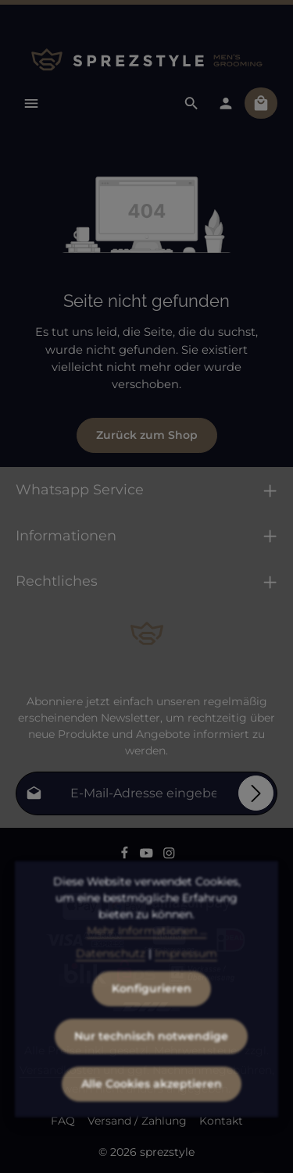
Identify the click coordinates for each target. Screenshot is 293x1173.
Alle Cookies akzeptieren (151, 1104)
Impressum (186, 974)
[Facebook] (126, 856)
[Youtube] (148, 856)
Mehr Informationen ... (147, 951)
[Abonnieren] (255, 793)
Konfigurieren (151, 1009)
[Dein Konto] (225, 103)
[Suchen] (191, 103)
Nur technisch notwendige (151, 1057)
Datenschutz (110, 974)
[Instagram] (169, 856)
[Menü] (31, 103)
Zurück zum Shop (147, 435)
